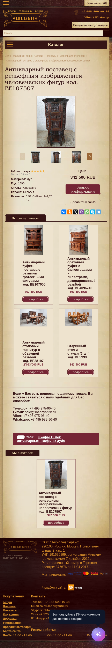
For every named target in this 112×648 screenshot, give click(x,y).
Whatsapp (102, 17)
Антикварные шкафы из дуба (41, 441)
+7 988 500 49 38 (95, 11)
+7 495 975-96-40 (42, 408)
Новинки (9, 606)
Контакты (10, 610)
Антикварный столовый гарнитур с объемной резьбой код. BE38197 (33, 352)
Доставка (9, 618)
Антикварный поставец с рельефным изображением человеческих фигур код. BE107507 (55, 502)
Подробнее (36, 299)
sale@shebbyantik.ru (40, 412)
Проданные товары (17, 626)
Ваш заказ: (97, 3)
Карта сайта (12, 631)
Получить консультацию (90, 25)
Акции (7, 602)
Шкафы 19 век (49, 437)
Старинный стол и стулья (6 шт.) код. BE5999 (78, 351)
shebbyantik (48, 610)
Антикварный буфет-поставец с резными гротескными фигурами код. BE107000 (33, 273)
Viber (88, 17)
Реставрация (12, 622)
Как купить (11, 614)
